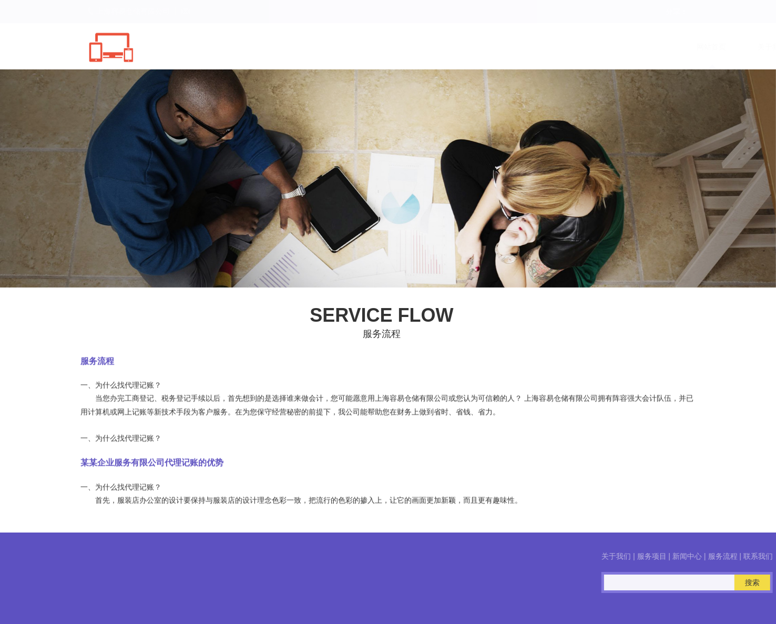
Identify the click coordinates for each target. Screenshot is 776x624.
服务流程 (613, 47)
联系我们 (674, 47)
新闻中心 (552, 47)
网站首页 (369, 47)
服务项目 (491, 47)
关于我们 (430, 47)
